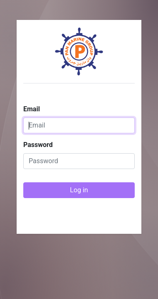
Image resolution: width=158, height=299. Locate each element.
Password (38, 145)
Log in (79, 190)
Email (31, 109)
